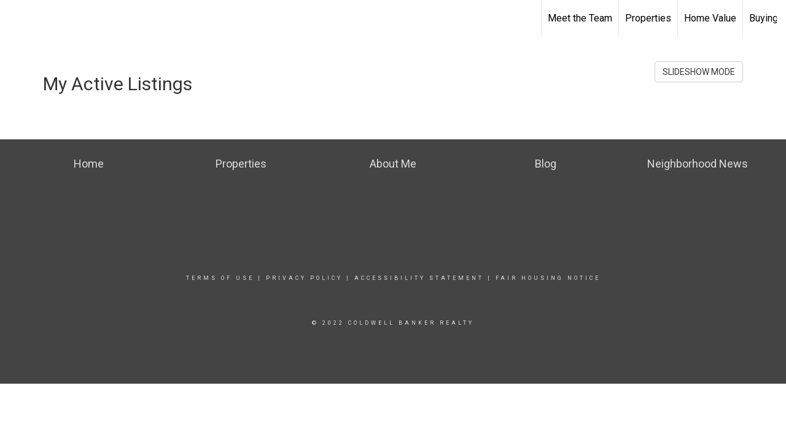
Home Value (710, 18)
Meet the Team (580, 18)
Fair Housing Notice (548, 278)
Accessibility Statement (419, 278)
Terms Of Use (220, 278)
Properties (648, 18)
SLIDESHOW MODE (699, 72)
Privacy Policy (304, 278)
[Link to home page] (15, 18)
